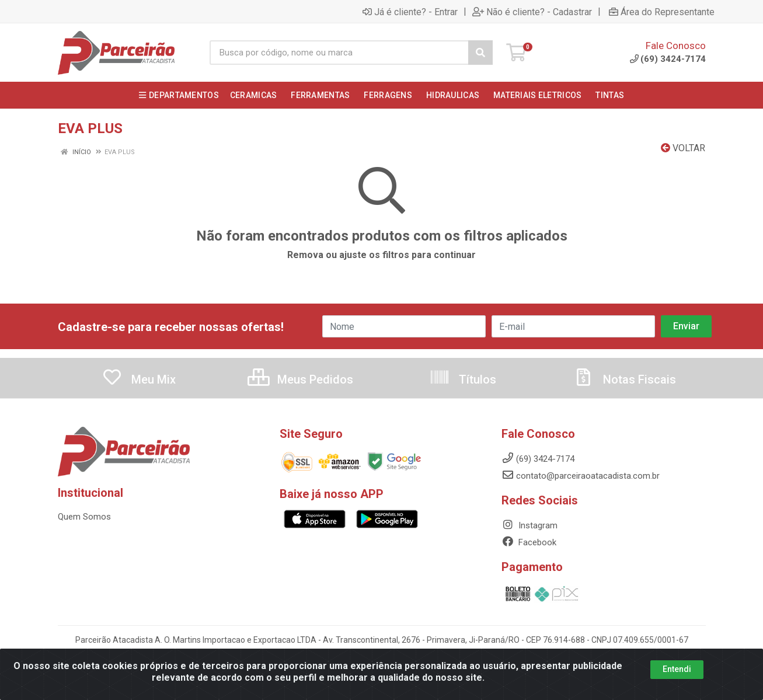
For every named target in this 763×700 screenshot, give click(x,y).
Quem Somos (84, 516)
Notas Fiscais (624, 379)
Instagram (529, 525)
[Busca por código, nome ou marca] (339, 52)
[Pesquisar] (480, 52)
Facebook (528, 542)
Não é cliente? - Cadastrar (532, 11)
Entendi (677, 669)
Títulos (462, 379)
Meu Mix (139, 379)
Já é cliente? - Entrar (410, 11)
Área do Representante (662, 11)
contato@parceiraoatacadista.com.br (580, 476)
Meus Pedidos (300, 379)
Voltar (683, 148)
